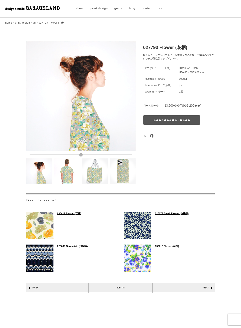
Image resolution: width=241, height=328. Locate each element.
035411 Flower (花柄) (69, 213)
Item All (121, 287)
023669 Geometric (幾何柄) (72, 246)
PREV (35, 287)
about (80, 8)
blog (132, 8)
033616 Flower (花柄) (167, 246)
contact (147, 8)
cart (162, 8)
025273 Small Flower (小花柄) (171, 213)
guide (118, 8)
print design (99, 8)
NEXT (205, 287)
